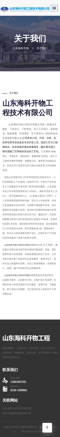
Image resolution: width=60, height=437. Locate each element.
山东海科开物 (20, 48)
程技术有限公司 (33, 124)
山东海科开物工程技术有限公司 (18, 245)
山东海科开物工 (16, 124)
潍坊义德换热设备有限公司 (16, 413)
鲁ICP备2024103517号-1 (34, 431)
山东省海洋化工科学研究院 (16, 408)
